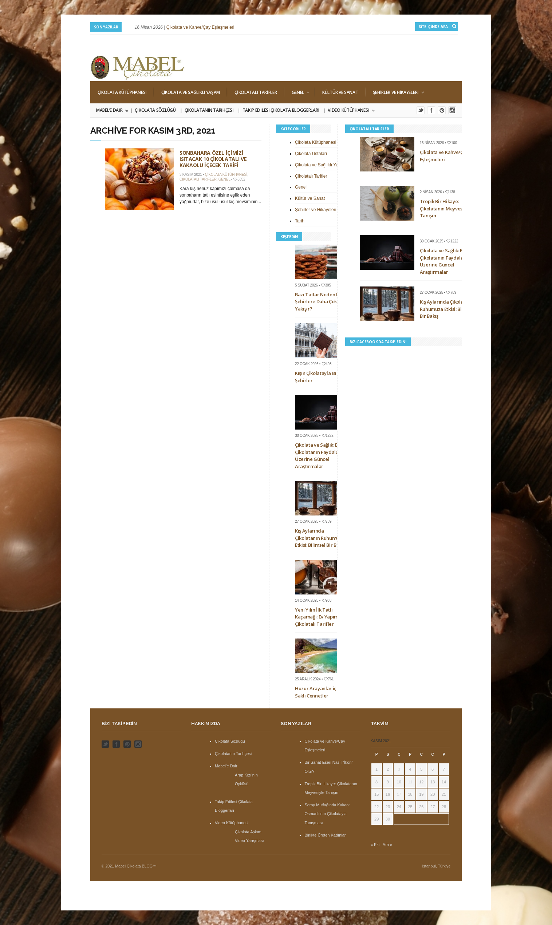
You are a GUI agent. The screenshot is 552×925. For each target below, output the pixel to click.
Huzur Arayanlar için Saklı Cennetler (318, 692)
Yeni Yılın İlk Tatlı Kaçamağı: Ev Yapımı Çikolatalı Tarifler (317, 616)
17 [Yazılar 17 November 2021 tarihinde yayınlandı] (399, 794)
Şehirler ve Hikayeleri (395, 92)
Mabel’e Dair (111, 110)
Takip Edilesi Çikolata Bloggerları (281, 110)
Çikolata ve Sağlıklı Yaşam (190, 92)
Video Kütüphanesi (349, 110)
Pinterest (441, 110)
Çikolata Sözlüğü (155, 110)
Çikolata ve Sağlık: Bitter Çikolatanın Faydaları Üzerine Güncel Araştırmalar (321, 456)
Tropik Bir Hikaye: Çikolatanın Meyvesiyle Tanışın (445, 208)
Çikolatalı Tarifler (255, 92)
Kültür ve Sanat (340, 92)
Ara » (387, 844)
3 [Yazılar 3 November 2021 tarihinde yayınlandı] (399, 769)
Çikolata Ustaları (311, 153)
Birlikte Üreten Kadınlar (325, 835)
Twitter (420, 110)
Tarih (299, 221)
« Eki (375, 844)
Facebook (431, 110)
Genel (297, 92)
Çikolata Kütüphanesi (122, 92)
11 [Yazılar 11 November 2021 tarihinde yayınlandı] (410, 782)
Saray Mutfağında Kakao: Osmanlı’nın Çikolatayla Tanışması (327, 814)
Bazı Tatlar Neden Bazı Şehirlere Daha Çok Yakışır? (320, 301)
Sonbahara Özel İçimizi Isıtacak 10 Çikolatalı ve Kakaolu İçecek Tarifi (213, 159)
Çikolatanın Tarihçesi (209, 110)
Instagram (452, 110)
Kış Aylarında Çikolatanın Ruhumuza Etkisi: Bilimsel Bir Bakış (320, 537)
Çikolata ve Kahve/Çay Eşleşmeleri (200, 27)
